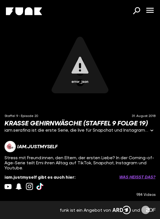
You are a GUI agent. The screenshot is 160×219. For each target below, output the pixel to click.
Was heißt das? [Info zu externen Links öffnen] (137, 177)
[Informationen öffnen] (151, 130)
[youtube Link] (8, 186)
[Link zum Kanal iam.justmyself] (31, 146)
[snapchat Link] (18, 186)
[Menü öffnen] (149, 10)
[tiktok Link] (39, 186)
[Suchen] (136, 11)
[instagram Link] (29, 186)
